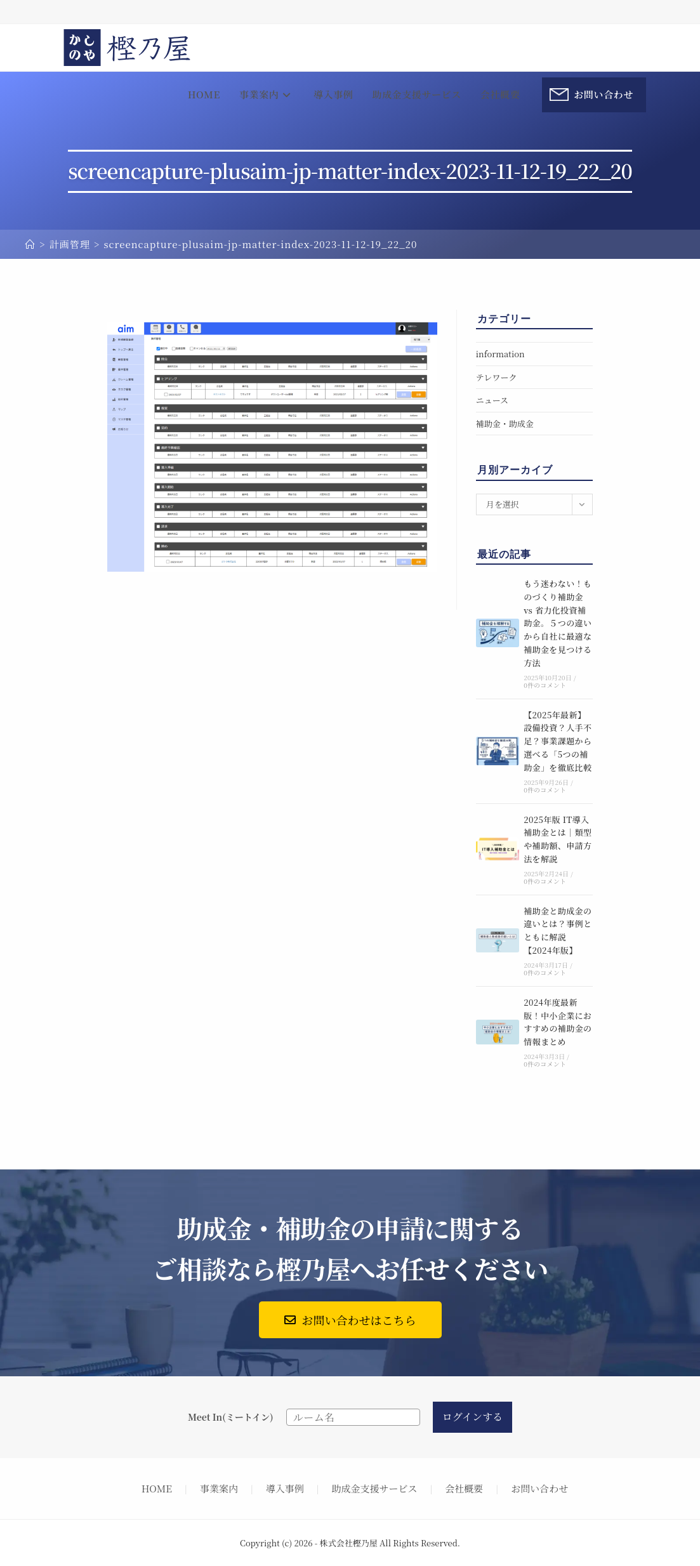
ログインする (472, 1416)
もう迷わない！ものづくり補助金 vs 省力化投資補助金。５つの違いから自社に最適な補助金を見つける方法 (557, 623)
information (500, 354)
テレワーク (496, 377)
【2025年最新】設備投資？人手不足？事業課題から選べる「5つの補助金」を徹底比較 (557, 741)
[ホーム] (30, 244)
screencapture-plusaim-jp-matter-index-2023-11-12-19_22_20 (260, 244)
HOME (157, 1488)
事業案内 (219, 1488)
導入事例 (285, 1488)
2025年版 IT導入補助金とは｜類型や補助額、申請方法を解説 (557, 839)
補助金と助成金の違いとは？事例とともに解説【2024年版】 (557, 930)
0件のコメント (545, 685)
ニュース (492, 400)
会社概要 (464, 1488)
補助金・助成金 (505, 424)
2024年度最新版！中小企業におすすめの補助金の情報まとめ (557, 1022)
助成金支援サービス (375, 1488)
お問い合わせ (539, 1488)
